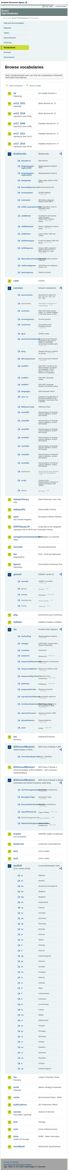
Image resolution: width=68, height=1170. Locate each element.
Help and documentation (14, 23)
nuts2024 (25, 463)
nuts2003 (25, 412)
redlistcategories (28, 265)
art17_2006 (19, 123)
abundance (26, 161)
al (22, 875)
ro (22, 1036)
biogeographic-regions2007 (27, 167)
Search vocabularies (16, 86)
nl (22, 1020)
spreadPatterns (27, 720)
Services (7, 52)
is (22, 983)
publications (20, 1104)
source (24, 594)
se (22, 1047)
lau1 (15, 851)
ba (22, 886)
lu (22, 1004)
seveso (17, 1112)
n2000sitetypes (27, 241)
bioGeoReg (26, 636)
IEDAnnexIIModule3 (24, 767)
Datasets (7, 28)
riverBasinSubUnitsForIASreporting (29, 704)
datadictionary (21, 499)
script (23, 480)
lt (21, 999)
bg (22, 897)
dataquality (26, 180)
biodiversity (19, 154)
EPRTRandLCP (21, 527)
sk (22, 1058)
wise (15, 1136)
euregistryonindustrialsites (25, 537)
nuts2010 (25, 429)
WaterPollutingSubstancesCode (29, 823)
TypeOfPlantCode (28, 812)
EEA (15, 2)
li (21, 993)
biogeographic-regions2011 (27, 174)
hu (22, 972)
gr (22, 961)
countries (25, 311)
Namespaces (9, 57)
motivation (25, 200)
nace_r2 (24, 397)
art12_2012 (19, 103)
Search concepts (35, 86)
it (21, 988)
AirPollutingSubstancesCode (29, 790)
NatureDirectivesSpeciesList (29, 259)
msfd (16, 1087)
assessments (27, 295)
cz (22, 913)
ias (15, 629)
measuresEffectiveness (29, 661)
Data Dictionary (23, 18)
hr (22, 967)
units (23, 728)
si (22, 1053)
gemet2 (17, 574)
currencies (25, 325)
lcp (15, 1077)
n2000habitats (27, 226)
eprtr (16, 516)
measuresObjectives (29, 676)
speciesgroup (27, 272)
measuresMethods (29, 669)
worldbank (19, 1146)
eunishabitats (27, 193)
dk (22, 924)
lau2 (15, 858)
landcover (18, 844)
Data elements (10, 38)
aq (14, 93)
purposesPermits (28, 689)
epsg (23, 351)
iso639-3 (24, 378)
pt (22, 1031)
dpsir (23, 334)
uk (22, 1069)
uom (15, 1129)
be (22, 891)
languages (25, 391)
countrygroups (27, 319)
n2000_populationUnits (29, 207)
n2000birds (26, 216)
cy (22, 908)
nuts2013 (25, 437)
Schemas (8, 42)
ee (22, 929)
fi (21, 945)
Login (47, 6)
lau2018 (17, 865)
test (15, 1122)
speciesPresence (28, 713)
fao (15, 554)
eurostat (17, 547)
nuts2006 (25, 421)
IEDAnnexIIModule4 (24, 780)
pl (22, 1026)
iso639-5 (24, 385)
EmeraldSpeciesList (29, 187)
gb (22, 956)
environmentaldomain (29, 339)
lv (22, 1010)
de (22, 918)
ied (15, 736)
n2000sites (25, 234)
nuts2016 (25, 446)
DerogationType (28, 797)
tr (22, 1063)
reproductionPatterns (29, 697)
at (22, 881)
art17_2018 (19, 143)
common (18, 288)
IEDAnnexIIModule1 (24, 747)
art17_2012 (19, 133)
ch (22, 902)
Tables (6, 33)
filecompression (28, 359)
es (22, 940)
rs (22, 1042)
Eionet (14, 18)
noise (16, 1097)
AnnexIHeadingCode (29, 757)
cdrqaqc (24, 643)
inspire (17, 834)
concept (24, 581)
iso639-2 (24, 366)
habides (17, 622)
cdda (16, 281)
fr (22, 951)
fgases (17, 564)
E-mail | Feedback (11, 1162)
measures (25, 656)
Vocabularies (9, 47)
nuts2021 (25, 454)
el (22, 934)
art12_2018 (19, 113)
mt (22, 1015)
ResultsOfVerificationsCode (29, 804)
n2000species (27, 248)
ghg (15, 615)
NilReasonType (27, 407)
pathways (25, 684)
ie (22, 977)
